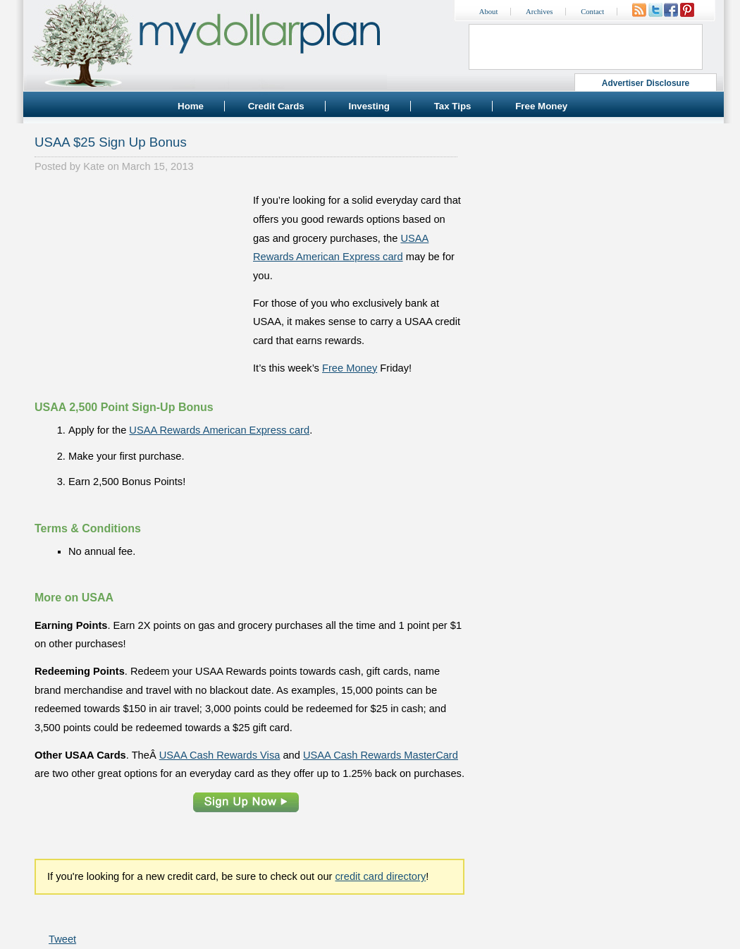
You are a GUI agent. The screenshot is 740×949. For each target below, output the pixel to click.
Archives (539, 12)
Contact (592, 12)
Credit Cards (276, 106)
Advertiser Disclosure (646, 83)
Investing (369, 106)
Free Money (541, 106)
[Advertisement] (140, 279)
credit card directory (380, 876)
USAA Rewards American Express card (219, 430)
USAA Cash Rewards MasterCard (380, 755)
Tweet (62, 939)
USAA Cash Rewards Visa (219, 755)
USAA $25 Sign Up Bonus (111, 142)
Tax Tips (452, 106)
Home (191, 106)
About (488, 12)
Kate (93, 166)
